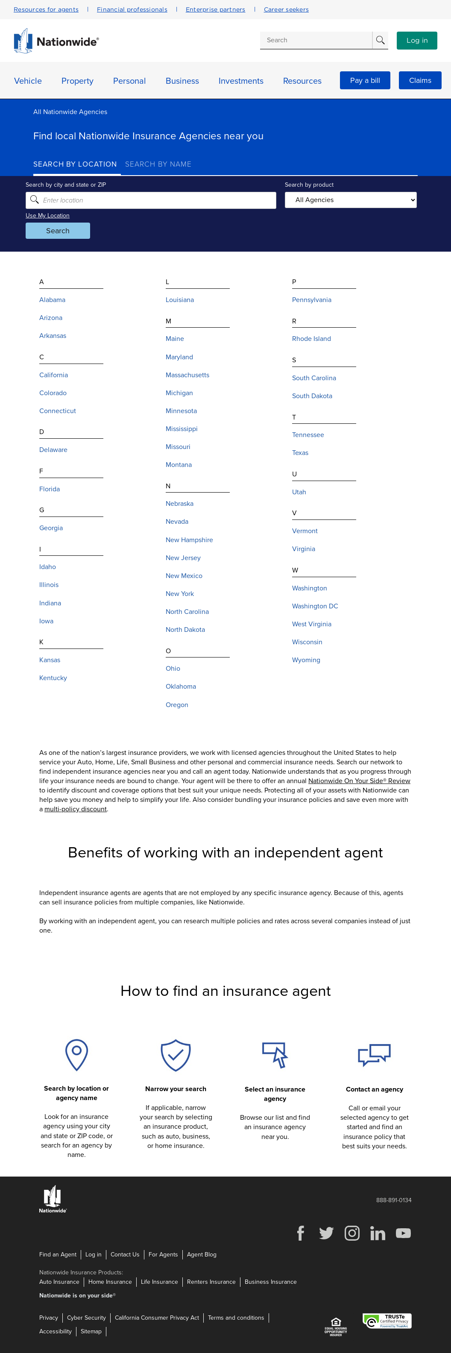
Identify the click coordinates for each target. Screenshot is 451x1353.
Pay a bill (365, 80)
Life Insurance (159, 1281)
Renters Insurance (211, 1281)
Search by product (306, 184)
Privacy (48, 1317)
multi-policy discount (75, 809)
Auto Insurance (59, 1281)
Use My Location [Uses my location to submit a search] (55, 215)
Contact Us (125, 1254)
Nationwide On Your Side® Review (359, 781)
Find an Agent (57, 1254)
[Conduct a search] (316, 40)
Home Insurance (110, 1281)
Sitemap (91, 1331)
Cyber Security (86, 1317)
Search (65, 230)
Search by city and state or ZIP (73, 184)
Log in (417, 40)
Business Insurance (271, 1281)
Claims (420, 80)
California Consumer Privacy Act (157, 1317)
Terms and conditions (236, 1317)
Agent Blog (202, 1254)
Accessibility (55, 1331)
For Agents (163, 1254)
